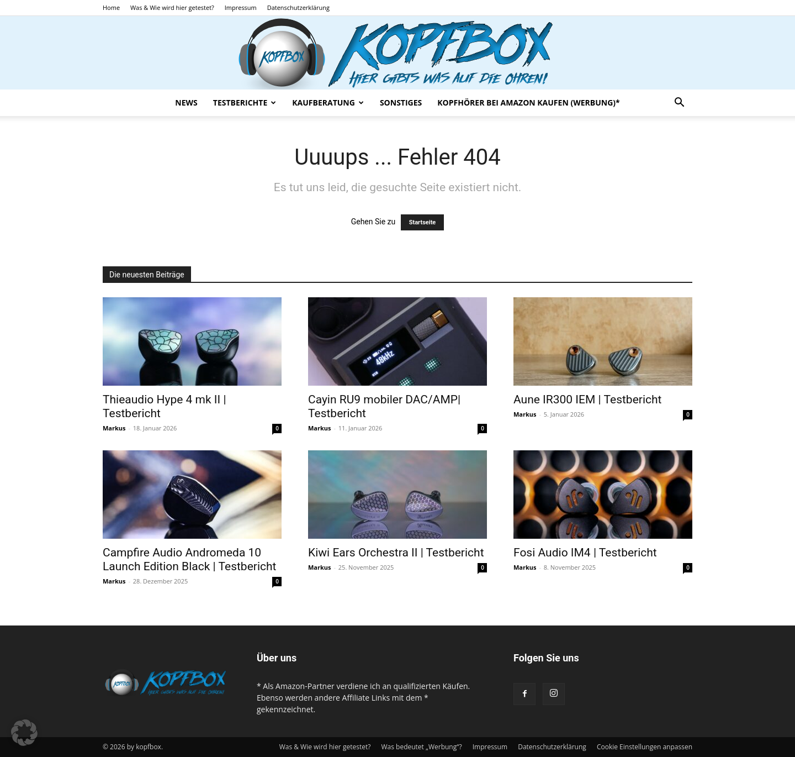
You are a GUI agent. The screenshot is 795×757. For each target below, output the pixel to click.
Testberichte (244, 102)
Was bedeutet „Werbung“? (421, 746)
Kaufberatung (328, 102)
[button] (679, 103)
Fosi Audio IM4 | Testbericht (585, 552)
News (186, 102)
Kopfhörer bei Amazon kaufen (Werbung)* (528, 102)
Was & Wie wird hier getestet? (172, 7)
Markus (114, 428)
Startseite (422, 222)
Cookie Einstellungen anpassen (644, 746)
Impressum (241, 7)
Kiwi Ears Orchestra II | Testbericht (396, 552)
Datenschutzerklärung (298, 7)
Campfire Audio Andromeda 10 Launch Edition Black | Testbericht (189, 559)
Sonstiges (401, 102)
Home (111, 7)
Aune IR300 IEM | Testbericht (587, 399)
